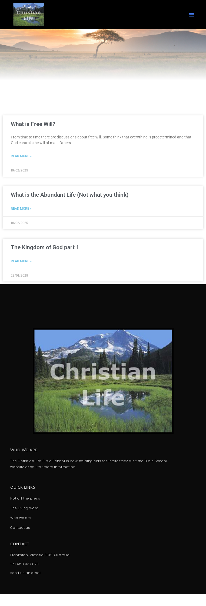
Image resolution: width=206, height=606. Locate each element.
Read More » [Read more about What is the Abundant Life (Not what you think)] (21, 220)
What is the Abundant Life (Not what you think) (69, 206)
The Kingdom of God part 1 (45, 258)
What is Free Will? (33, 135)
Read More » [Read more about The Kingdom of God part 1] (21, 273)
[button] (192, 15)
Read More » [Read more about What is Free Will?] (21, 168)
